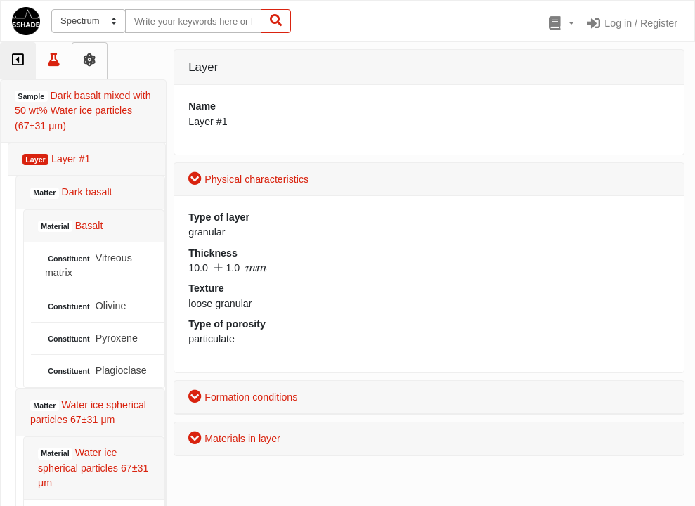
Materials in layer (234, 438)
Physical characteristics (248, 179)
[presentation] (218, 267)
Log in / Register (631, 23)
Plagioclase (96, 371)
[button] (559, 23)
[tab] (18, 60)
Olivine (85, 306)
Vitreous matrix (88, 265)
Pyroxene (91, 338)
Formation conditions (242, 397)
